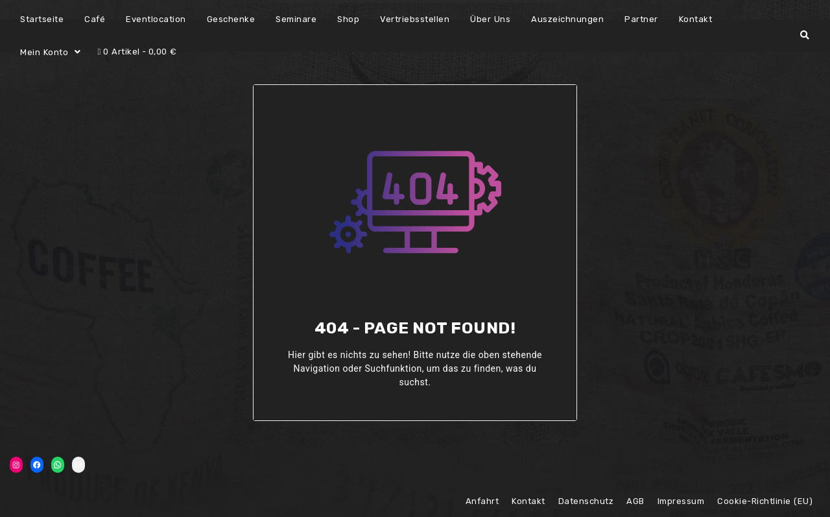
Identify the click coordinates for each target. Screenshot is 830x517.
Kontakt (696, 19)
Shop (348, 19)
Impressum (681, 501)
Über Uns (490, 19)
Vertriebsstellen (414, 19)
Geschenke (231, 19)
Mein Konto (44, 52)
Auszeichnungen (567, 19)
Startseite (42, 19)
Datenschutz (586, 501)
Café (94, 19)
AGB (635, 501)
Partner (641, 19)
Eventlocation (156, 19)
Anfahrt (482, 501)
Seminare (296, 19)
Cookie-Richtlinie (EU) (764, 501)
